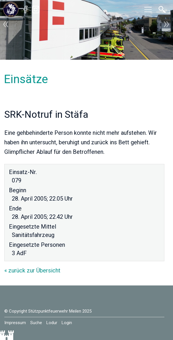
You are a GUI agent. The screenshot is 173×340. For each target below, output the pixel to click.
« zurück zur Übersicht (32, 270)
